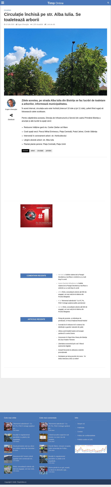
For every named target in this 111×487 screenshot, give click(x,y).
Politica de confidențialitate (86, 438)
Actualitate (7, 10)
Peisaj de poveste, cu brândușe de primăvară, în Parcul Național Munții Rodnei (71, 320)
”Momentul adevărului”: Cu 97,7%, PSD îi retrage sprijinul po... (24, 428)
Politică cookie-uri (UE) (85, 442)
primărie (48, 150)
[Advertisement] (64, 176)
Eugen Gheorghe (23, 24)
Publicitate (81, 430)
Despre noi (81, 426)
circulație (40, 150)
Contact (80, 434)
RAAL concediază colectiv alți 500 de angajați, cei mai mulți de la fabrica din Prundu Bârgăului (72, 294)
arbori (33, 150)
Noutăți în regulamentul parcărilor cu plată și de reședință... (21, 439)
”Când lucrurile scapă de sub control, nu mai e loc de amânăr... (59, 439)
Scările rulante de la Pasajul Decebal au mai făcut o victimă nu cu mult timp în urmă (71, 277)
